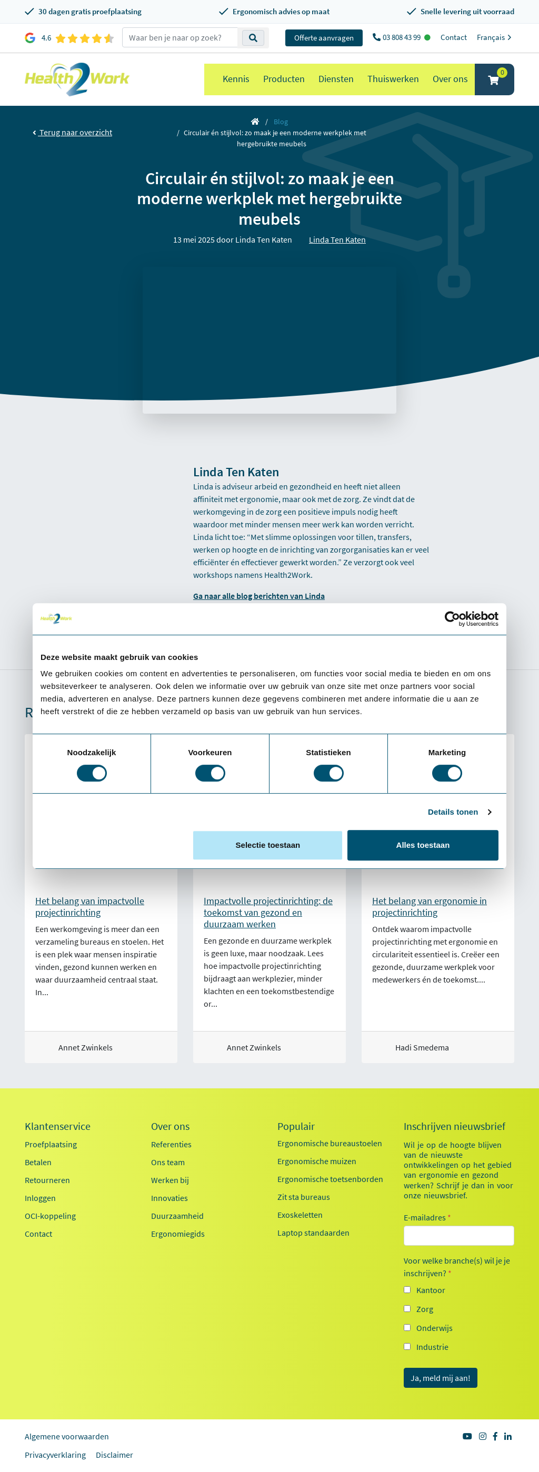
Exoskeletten (300, 1214)
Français (495, 37)
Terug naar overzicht (72, 132)
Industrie (432, 1346)
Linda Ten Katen (337, 239)
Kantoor (430, 1290)
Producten (284, 79)
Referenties (171, 1144)
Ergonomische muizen (316, 1161)
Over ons (450, 79)
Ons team (168, 1162)
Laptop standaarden (313, 1232)
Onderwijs (434, 1328)
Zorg (424, 1309)
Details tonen (453, 811)
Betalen (38, 1162)
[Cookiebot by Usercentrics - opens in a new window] (452, 619)
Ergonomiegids (178, 1233)
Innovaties (169, 1198)
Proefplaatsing (51, 1144)
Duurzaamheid (177, 1215)
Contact (454, 37)
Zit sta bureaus (303, 1196)
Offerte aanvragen (324, 38)
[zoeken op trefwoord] (180, 37)
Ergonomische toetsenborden (330, 1179)
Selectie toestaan (268, 844)
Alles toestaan (423, 844)
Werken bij (170, 1180)
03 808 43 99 (402, 37)
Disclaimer (114, 1454)
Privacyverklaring (55, 1454)
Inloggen (40, 1198)
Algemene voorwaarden (67, 1436)
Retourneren (47, 1180)
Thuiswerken (393, 79)
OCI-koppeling (50, 1215)
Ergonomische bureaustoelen (329, 1143)
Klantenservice (58, 1126)
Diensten (336, 79)
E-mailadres (427, 1217)
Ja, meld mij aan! (441, 1378)
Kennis (236, 79)
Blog (281, 121)
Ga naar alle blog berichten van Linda (259, 595)
